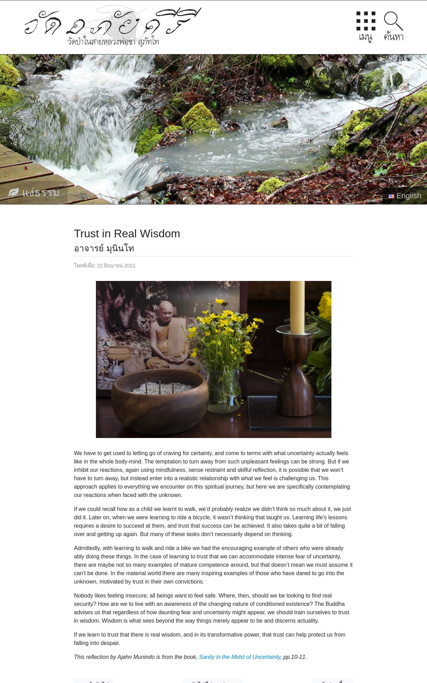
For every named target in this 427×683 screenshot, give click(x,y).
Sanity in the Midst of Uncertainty (239, 657)
